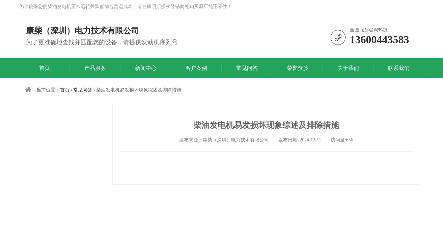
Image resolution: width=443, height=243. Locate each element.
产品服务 (95, 68)
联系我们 (399, 68)
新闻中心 (146, 68)
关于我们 (348, 68)
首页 (44, 68)
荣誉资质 (297, 68)
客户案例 (196, 68)
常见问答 (247, 68)
